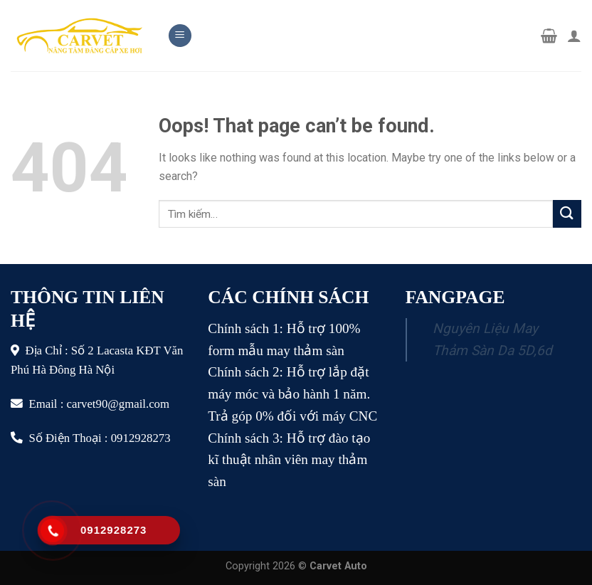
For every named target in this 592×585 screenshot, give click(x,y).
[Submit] (567, 214)
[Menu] (180, 36)
